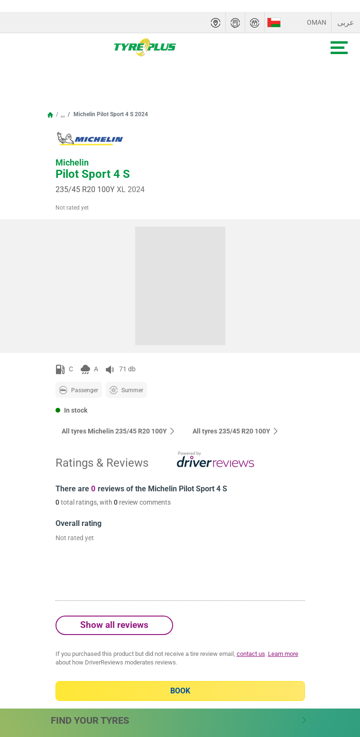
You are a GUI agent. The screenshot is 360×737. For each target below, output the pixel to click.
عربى (345, 22)
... (63, 114)
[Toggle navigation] (339, 47)
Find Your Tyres (179, 720)
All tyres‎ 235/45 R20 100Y (236, 431)
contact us (251, 653)
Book (180, 690)
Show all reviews (114, 624)
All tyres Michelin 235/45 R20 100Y (118, 431)
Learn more (283, 653)
